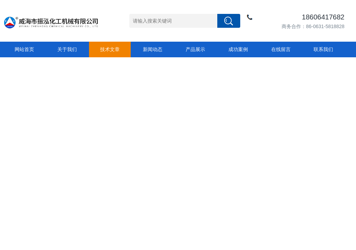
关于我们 (67, 49)
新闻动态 (152, 49)
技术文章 (110, 49)
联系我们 (323, 49)
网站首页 (24, 49)
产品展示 (195, 49)
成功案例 (238, 49)
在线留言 (281, 49)
